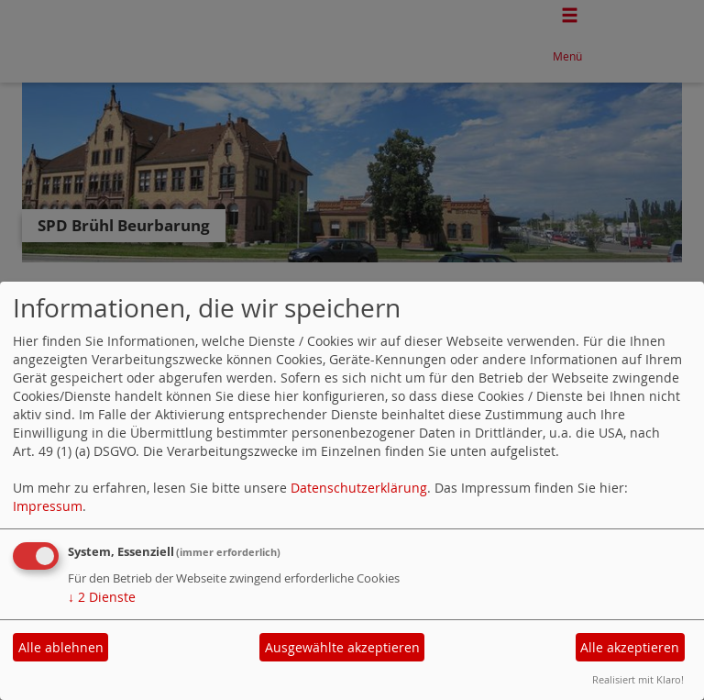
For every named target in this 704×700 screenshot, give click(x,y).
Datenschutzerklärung (359, 487)
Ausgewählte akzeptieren (342, 647)
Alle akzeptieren (629, 647)
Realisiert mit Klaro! (638, 679)
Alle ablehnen (61, 647)
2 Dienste (102, 597)
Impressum (47, 506)
